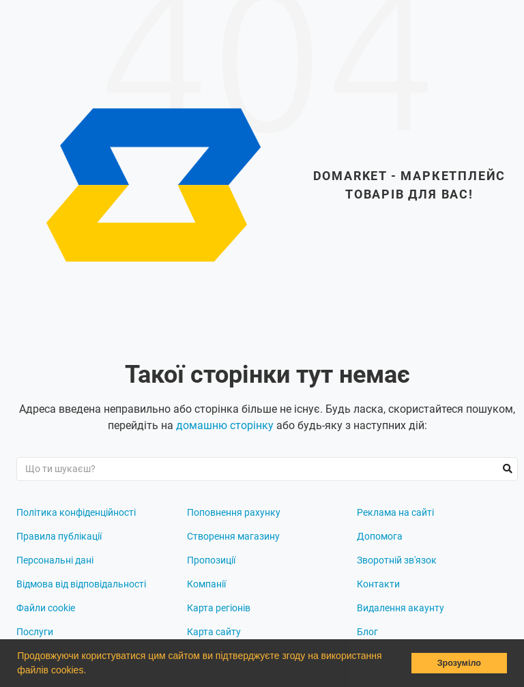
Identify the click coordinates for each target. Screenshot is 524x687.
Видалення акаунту (400, 607)
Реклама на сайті (395, 512)
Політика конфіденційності (76, 512)
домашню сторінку (225, 425)
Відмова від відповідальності (81, 584)
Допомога (380, 536)
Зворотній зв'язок (397, 560)
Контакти (378, 584)
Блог (367, 631)
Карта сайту (214, 631)
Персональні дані (54, 560)
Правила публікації (59, 536)
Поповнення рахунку (233, 512)
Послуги (34, 631)
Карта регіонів (218, 607)
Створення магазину (233, 536)
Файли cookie (45, 607)
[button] (91, 671)
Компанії (206, 584)
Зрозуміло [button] (459, 663)
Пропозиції (211, 560)
